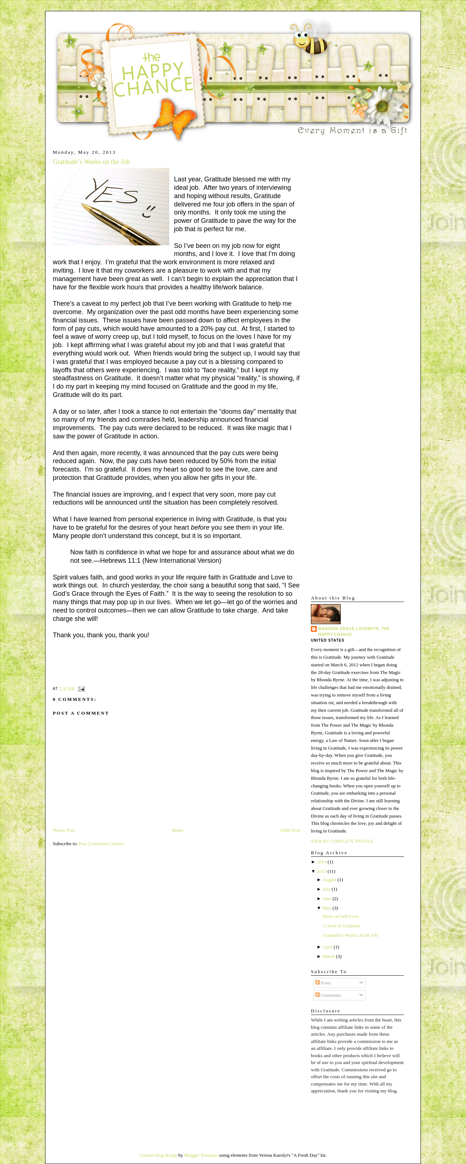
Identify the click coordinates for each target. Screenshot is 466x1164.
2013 (321, 871)
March (329, 956)
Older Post (290, 830)
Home (177, 830)
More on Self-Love (341, 916)
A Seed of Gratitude (341, 925)
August (329, 879)
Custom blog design (158, 1155)
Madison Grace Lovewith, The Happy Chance (354, 632)
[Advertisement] (333, 258)
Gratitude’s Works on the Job (91, 161)
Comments (328, 995)
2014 (321, 861)
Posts (323, 983)
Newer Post (64, 830)
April (327, 947)
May (327, 908)
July (327, 889)
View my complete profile (342, 841)
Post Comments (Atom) (101, 843)
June (327, 898)
